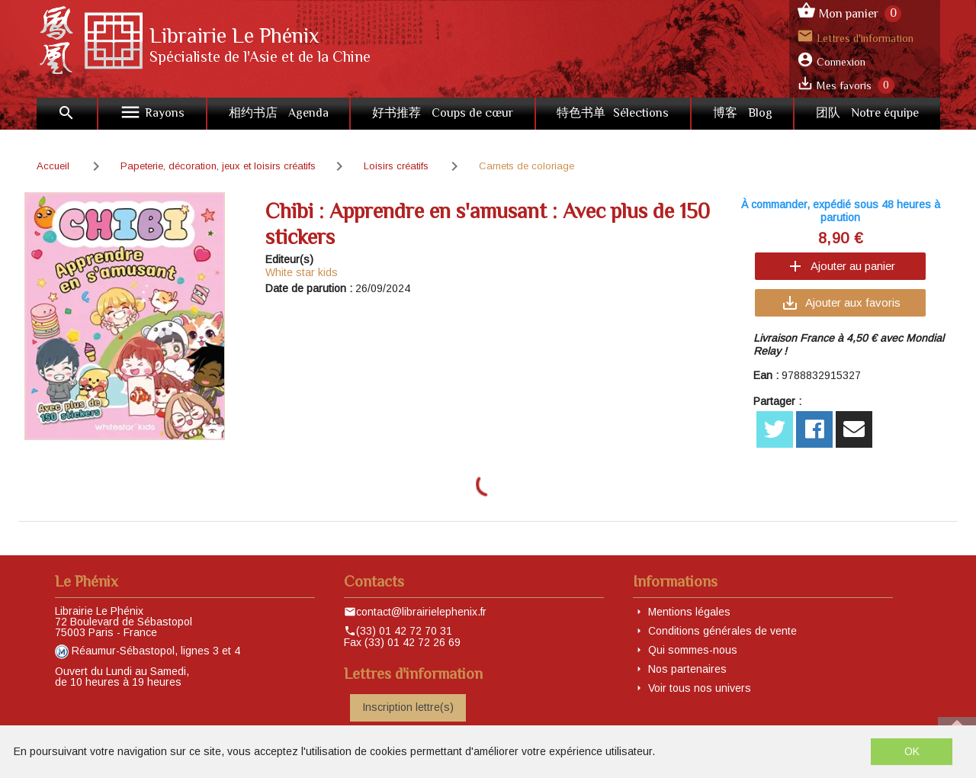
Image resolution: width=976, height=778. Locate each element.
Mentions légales (689, 612)
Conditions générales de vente (722, 631)
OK (912, 751)
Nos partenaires (687, 669)
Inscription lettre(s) (408, 707)
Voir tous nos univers (699, 688)
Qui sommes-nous (692, 650)
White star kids (301, 272)
